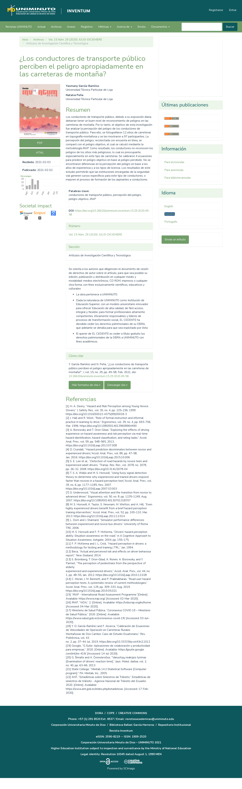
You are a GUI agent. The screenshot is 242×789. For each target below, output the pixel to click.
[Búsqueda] (202, 27)
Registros (87, 27)
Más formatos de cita (86, 385)
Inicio (25, 39)
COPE (110, 713)
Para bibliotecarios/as (177, 178)
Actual (41, 27)
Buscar (230, 27)
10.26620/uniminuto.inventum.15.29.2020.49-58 (99, 376)
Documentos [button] (160, 27)
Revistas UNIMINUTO (18, 27)
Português (170, 222)
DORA (99, 713)
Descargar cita (117, 385)
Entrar (233, 10)
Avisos (71, 27)
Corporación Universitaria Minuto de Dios (78, 725)
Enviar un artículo (175, 239)
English (168, 206)
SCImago (129, 768)
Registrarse (216, 10)
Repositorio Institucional (174, 725)
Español (169, 214)
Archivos (56, 27)
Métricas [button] (104, 27)
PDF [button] (40, 143)
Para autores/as (174, 170)
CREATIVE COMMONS (132, 713)
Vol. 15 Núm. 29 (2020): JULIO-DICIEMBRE (75, 39)
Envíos (142, 27)
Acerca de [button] (124, 27)
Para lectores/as (174, 162)
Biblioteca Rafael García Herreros (132, 725)
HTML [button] (40, 152)
